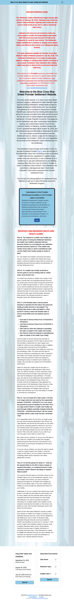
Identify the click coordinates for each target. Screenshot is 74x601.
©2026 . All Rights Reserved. (36, 595)
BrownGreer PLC (32, 595)
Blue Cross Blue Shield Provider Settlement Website (29, 2)
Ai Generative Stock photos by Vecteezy (40, 598)
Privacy (41, 597)
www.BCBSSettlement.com (37, 88)
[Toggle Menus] (62, 2)
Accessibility (33, 597)
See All (24, 582)
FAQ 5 (40, 151)
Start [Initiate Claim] (37, 220)
